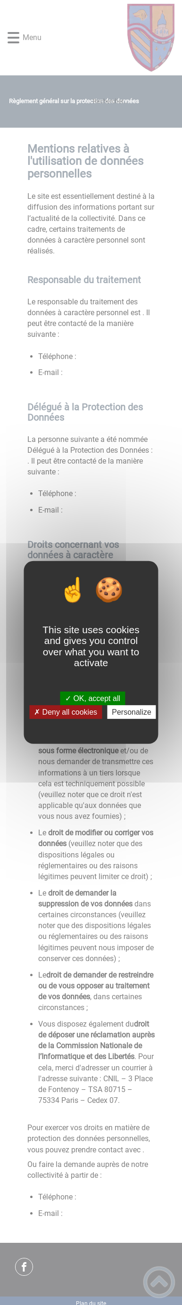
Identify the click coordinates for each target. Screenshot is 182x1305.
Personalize (131, 712)
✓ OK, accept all (92, 698)
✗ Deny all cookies (65, 712)
